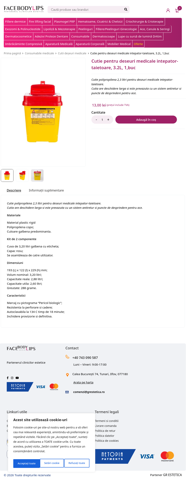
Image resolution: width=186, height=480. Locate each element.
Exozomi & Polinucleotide (22, 29)
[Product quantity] (102, 119)
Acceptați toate (77, 463)
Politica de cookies (107, 440)
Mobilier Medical (119, 44)
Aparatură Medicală (59, 44)
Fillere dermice (15, 21)
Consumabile (80, 36)
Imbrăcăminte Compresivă (23, 44)
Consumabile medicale (39, 53)
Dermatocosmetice (18, 36)
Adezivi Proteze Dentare (51, 36)
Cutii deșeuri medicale (72, 53)
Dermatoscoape (104, 36)
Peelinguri (86, 29)
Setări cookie (24, 463)
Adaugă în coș (135, 120)
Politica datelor (104, 435)
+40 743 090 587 (89, 357)
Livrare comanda (106, 425)
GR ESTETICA (173, 474)
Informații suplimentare (51, 190)
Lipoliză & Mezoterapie (59, 29)
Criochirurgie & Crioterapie (144, 21)
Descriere (15, 190)
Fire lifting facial (40, 21)
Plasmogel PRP (64, 21)
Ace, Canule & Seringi (155, 29)
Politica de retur (105, 430)
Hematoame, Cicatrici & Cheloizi (100, 21)
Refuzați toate (50, 463)
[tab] (15, 190)
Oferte (138, 44)
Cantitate (98, 112)
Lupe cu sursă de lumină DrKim (140, 36)
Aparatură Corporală (90, 44)
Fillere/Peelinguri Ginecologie (116, 29)
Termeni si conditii (107, 420)
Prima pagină (12, 53)
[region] (51, 444)
